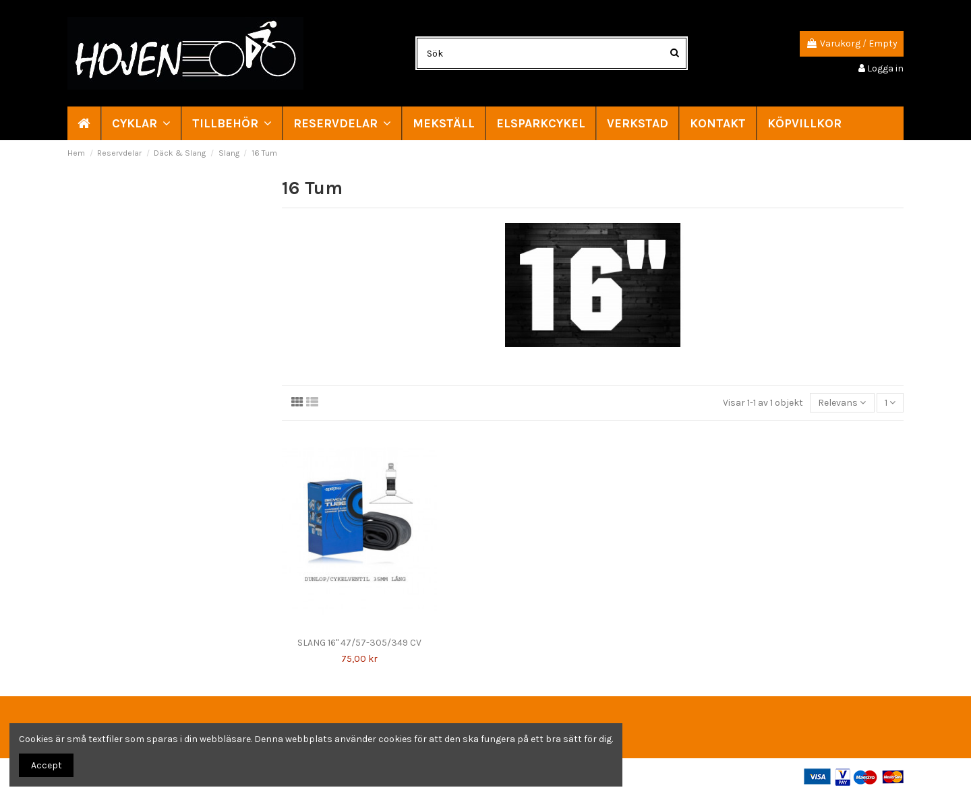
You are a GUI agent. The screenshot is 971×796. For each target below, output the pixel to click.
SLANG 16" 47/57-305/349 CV (359, 642)
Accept (46, 765)
